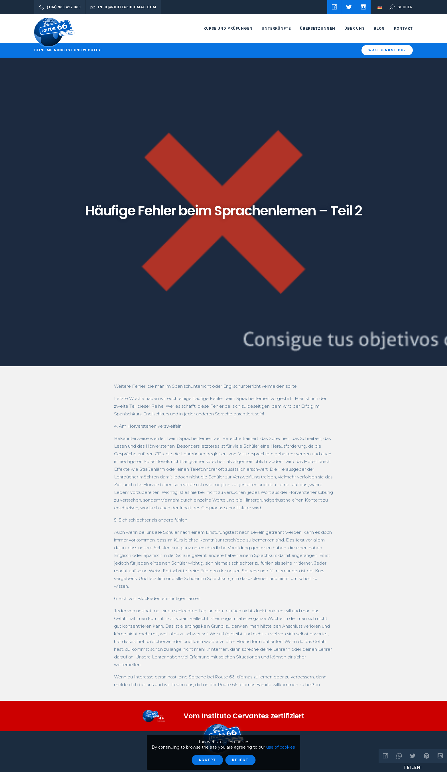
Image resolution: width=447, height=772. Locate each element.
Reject (240, 760)
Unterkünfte (276, 28)
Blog (379, 28)
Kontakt (403, 28)
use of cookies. (281, 747)
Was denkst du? (387, 50)
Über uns (354, 28)
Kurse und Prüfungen (228, 28)
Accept (207, 760)
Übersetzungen (317, 28)
